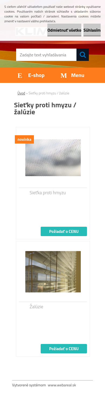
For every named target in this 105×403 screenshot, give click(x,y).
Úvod (21, 93)
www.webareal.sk (62, 385)
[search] (82, 55)
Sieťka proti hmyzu (48, 192)
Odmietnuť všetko (64, 30)
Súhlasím (92, 30)
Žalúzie (36, 306)
